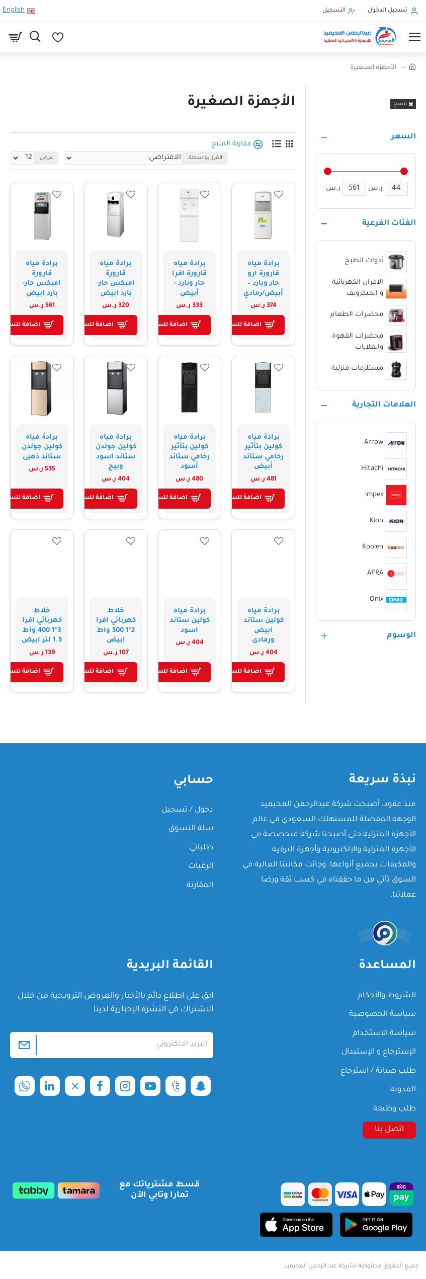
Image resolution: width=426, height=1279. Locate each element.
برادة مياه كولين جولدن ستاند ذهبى (42, 447)
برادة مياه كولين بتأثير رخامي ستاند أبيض (263, 452)
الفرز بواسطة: (204, 158)
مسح (400, 104)
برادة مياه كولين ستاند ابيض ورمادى (263, 626)
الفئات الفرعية (389, 223)
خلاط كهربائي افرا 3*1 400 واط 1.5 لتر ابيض (42, 626)
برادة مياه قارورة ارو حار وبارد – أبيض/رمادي (263, 278)
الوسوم (401, 635)
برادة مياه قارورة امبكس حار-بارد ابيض (116, 278)
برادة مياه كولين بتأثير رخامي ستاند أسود (189, 452)
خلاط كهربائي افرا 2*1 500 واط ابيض (116, 626)
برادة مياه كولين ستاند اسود (189, 620)
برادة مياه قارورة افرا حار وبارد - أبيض (189, 278)
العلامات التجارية (384, 405)
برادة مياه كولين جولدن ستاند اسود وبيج (116, 452)
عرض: (45, 158)
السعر (403, 137)
